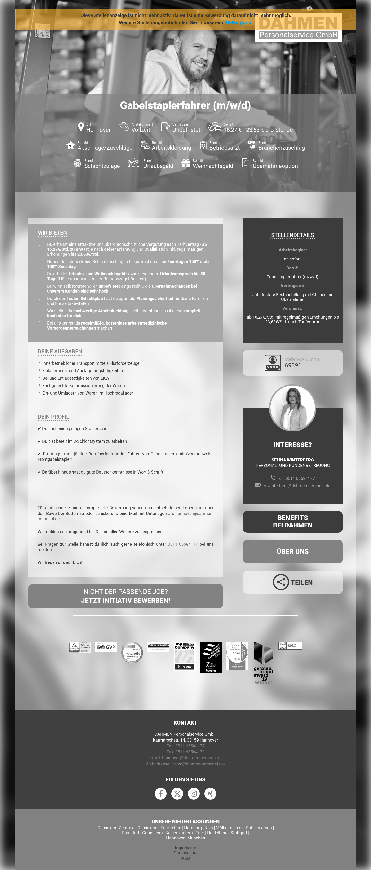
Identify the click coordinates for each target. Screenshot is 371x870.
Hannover (175, 837)
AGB (185, 858)
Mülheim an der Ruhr (235, 827)
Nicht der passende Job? (125, 596)
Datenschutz (186, 852)
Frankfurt (130, 832)
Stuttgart (238, 832)
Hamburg (193, 827)
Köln (209, 827)
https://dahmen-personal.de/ (198, 763)
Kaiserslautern (179, 832)
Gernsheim (152, 832)
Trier (200, 832)
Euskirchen (171, 827)
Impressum (185, 847)
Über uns (293, 551)
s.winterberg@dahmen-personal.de (297, 485)
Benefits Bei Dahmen (293, 521)
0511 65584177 (183, 544)
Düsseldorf (147, 827)
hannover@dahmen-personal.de (192, 757)
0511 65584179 (190, 751)
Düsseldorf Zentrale (116, 827)
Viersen (265, 827)
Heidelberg (217, 832)
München (196, 837)
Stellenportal (239, 22)
